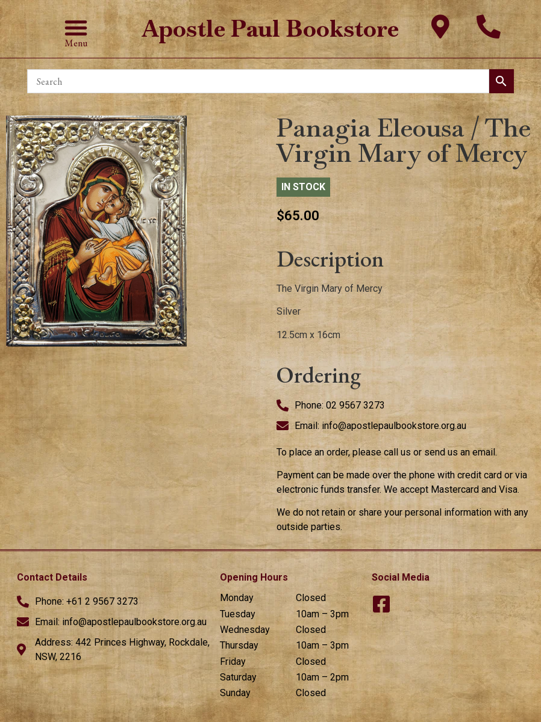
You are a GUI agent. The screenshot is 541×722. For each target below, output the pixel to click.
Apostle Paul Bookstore (270, 28)
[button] (76, 28)
